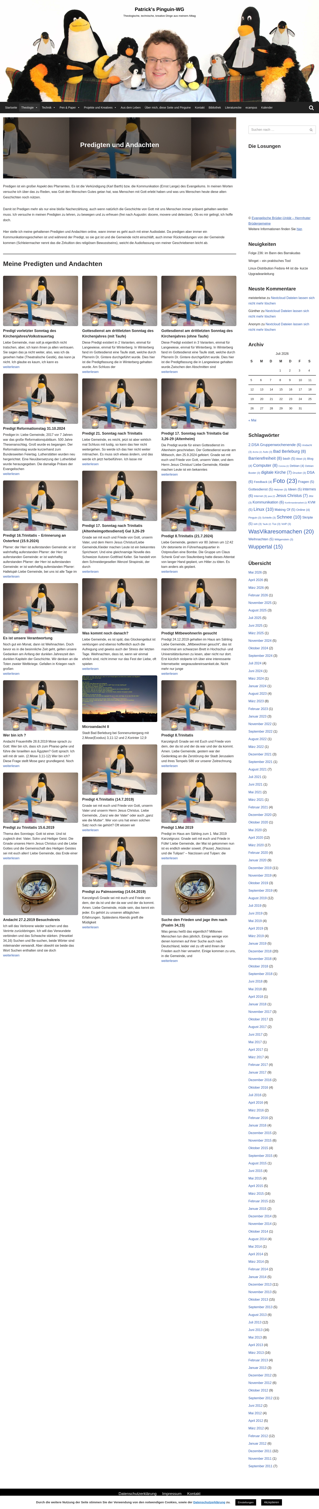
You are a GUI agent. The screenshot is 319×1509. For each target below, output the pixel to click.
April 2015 (255, 1186)
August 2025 (257, 610)
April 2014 (255, 1254)
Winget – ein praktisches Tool (269, 261)
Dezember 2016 (260, 1080)
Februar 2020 (258, 852)
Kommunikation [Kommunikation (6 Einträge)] (268, 502)
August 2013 (257, 1315)
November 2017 (260, 1011)
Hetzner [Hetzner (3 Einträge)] (280, 489)
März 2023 (256, 701)
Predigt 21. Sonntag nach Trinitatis (112, 433)
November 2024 (260, 640)
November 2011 (260, 1458)
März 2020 (256, 845)
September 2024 (260, 655)
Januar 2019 (257, 943)
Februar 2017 (258, 1064)
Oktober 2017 (258, 1019)
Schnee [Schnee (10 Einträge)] (289, 517)
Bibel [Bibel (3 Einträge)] (301, 458)
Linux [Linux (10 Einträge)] (263, 509)
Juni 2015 (255, 1171)
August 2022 (257, 739)
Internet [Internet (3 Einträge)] (260, 496)
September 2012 (260, 1398)
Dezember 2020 (260, 815)
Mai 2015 (255, 1178)
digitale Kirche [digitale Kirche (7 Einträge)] (276, 472)
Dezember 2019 (260, 868)
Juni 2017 (255, 1034)
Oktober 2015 (258, 1148)
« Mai (252, 420)
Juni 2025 (255, 625)
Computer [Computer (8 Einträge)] (265, 465)
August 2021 (257, 769)
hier (299, 229)
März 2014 (256, 1261)
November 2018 (260, 959)
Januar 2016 (257, 1125)
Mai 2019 (255, 921)
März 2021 (256, 799)
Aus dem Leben (131, 107)
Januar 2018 (257, 1004)
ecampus (251, 107)
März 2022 (256, 746)
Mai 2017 (255, 1042)
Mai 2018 (255, 989)
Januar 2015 (257, 1208)
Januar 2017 (257, 1072)
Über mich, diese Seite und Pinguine (168, 107)
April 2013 (255, 1345)
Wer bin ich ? (14, 735)
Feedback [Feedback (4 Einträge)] (263, 482)
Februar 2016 (258, 1118)
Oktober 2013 (258, 1299)
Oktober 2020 (258, 822)
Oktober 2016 (258, 1087)
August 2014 (257, 1239)
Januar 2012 (257, 1443)
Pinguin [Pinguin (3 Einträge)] (254, 517)
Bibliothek (215, 107)
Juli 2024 (254, 663)
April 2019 (255, 928)
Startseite (11, 107)
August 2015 (257, 1163)
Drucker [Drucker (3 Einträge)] (299, 472)
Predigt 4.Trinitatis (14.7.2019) (108, 799)
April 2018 (255, 996)
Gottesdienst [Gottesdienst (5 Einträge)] (260, 489)
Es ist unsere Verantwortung (27, 638)
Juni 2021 (255, 784)
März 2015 (256, 1193)
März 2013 (256, 1352)
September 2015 (260, 1155)
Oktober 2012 (258, 1390)
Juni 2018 (255, 981)
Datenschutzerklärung (138, 1493)
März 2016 (256, 1110)
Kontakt (199, 107)
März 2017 (256, 1057)
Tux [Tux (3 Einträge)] (276, 523)
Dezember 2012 (260, 1375)
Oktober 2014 (258, 1231)
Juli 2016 (254, 1095)
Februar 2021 (258, 807)
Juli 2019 (254, 905)
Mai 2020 (255, 830)
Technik (49, 107)
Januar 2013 (257, 1367)
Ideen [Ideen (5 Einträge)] (295, 489)
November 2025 (260, 602)
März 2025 (256, 633)
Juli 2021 (254, 777)
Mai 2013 (255, 1337)
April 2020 (255, 837)
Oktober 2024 (258, 648)
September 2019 (260, 890)
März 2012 (256, 1428)
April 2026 (255, 580)
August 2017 (257, 1027)
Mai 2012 (255, 1413)
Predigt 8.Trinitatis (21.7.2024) (187, 536)
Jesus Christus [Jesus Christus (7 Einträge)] (292, 495)
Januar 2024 (257, 686)
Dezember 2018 (260, 951)
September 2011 (260, 1466)
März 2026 (256, 587)
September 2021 (260, 762)
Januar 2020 (257, 860)
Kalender (267, 107)
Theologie (29, 107)
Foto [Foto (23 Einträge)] (285, 480)
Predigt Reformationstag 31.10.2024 (34, 428)
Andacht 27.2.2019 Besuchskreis (31, 920)
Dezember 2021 (260, 754)
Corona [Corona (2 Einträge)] (284, 466)
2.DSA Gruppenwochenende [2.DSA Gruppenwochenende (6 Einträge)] (274, 445)
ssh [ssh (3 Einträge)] (257, 523)
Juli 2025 (254, 618)
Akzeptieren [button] (271, 1502)
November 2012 (260, 1383)
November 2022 (260, 724)
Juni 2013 (255, 1330)
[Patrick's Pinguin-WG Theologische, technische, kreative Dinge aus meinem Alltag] (159, 11)
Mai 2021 (255, 792)
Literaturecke (233, 107)
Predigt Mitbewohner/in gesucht (189, 633)
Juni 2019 (255, 913)
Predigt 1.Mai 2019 (177, 827)
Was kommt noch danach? (105, 633)
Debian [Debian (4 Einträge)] (297, 465)
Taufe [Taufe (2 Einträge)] (267, 524)
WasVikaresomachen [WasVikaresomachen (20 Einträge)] (281, 531)
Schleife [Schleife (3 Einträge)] (269, 517)
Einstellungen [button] (246, 1502)
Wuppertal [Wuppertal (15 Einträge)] (265, 547)
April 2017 (255, 1049)
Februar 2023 (258, 709)
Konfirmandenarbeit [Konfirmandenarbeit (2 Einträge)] (296, 502)
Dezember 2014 (260, 1216)
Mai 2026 (255, 572)
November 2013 (260, 1292)
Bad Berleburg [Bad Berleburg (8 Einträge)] (289, 451)
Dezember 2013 (260, 1284)
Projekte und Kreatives (100, 107)
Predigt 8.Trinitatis (177, 735)
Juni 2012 (255, 1405)
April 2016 (255, 1102)
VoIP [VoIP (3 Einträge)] (286, 523)
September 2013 (260, 1307)
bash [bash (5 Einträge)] (289, 459)
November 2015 (260, 1140)
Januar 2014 (257, 1277)
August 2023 (257, 693)
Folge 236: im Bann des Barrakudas (274, 253)
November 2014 (260, 1223)
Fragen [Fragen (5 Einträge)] (306, 482)
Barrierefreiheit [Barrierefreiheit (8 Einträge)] (265, 458)
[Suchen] (311, 107)
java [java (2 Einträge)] (271, 496)
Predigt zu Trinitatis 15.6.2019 (28, 827)
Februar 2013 (258, 1360)
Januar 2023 (257, 716)
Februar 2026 (258, 595)
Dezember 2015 (260, 1133)
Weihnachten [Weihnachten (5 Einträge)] (261, 539)
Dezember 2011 (260, 1451)
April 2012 (255, 1420)
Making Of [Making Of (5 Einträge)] (285, 510)
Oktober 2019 (258, 883)
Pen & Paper (70, 107)
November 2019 (260, 875)
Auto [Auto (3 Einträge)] (267, 451)
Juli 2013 (254, 1322)
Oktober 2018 (258, 966)
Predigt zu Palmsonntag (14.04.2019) (114, 892)
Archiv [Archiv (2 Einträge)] (257, 452)
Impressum (171, 1493)
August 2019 (257, 898)
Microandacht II (95, 727)
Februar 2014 (258, 1269)
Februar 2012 (258, 1436)
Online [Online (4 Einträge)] (303, 509)
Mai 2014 (255, 1246)
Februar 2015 (258, 1201)
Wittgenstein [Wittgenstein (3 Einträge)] (283, 539)
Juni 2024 (255, 671)
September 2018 (260, 974)
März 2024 (256, 678)
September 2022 (260, 731)
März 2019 (256, 936)
